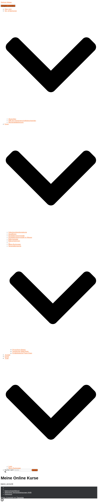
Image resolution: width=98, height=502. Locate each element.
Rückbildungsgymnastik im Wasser (20, 237)
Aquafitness (12, 234)
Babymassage (13, 239)
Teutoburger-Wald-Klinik (20, 351)
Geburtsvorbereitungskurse (17, 232)
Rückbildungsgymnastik (16, 236)
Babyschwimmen (14, 241)
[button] (51, 117)
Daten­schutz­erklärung (12, 491)
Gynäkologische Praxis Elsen (22, 353)
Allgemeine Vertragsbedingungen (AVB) (18, 492)
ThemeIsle (20, 497)
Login (10, 466)
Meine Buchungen (14, 244)
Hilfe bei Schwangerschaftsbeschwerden (22, 120)
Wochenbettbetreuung (15, 122)
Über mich (8, 9)
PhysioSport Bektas (19, 350)
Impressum (8, 494)
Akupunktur (12, 119)
